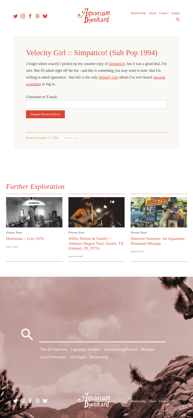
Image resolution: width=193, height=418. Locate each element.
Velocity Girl (108, 77)
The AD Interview (54, 349)
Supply (175, 13)
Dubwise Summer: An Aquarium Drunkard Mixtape (158, 241)
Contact (163, 13)
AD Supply (78, 357)
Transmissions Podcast (120, 349)
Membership (138, 13)
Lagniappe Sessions (85, 349)
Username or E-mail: (42, 97)
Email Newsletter (53, 357)
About (152, 13)
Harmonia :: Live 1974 (25, 238)
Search (178, 19)
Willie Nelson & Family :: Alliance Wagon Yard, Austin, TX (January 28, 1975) (96, 243)
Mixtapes (148, 349)
